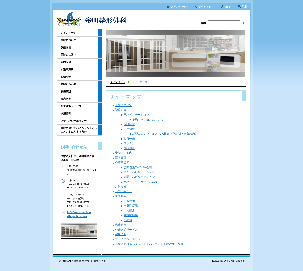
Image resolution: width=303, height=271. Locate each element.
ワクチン (129, 143)
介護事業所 (122, 162)
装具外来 (129, 138)
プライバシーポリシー (129, 239)
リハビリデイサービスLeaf (141, 181)
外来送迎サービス (126, 229)
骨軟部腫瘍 (131, 215)
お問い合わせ (123, 191)
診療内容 (120, 109)
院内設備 (120, 157)
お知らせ (120, 186)
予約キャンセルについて (147, 119)
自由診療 (129, 129)
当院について (123, 105)
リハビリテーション (136, 114)
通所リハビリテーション (139, 172)
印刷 (244, 6)
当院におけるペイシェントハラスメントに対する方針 (149, 244)
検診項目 (129, 148)
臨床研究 (120, 225)
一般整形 (129, 201)
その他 (128, 220)
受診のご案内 (123, 153)
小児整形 (129, 210)
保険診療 (129, 124)
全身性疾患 (131, 205)
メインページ (117, 82)
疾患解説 (120, 196)
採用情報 (120, 234)
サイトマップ (206, 6)
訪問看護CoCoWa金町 (138, 167)
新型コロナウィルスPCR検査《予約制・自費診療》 (165, 133)
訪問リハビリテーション (139, 176)
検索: (204, 23)
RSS (227, 6)
